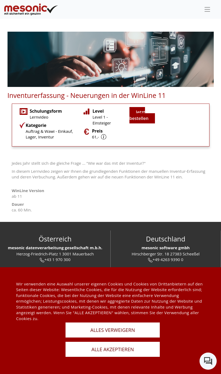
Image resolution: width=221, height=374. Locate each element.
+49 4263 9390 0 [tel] (165, 259)
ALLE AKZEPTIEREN (113, 349)
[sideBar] (207, 9)
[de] (31, 9)
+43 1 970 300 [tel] (55, 259)
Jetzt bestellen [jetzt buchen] (138, 115)
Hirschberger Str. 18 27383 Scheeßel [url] (166, 253)
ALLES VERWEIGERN (112, 330)
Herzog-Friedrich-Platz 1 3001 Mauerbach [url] (55, 253)
